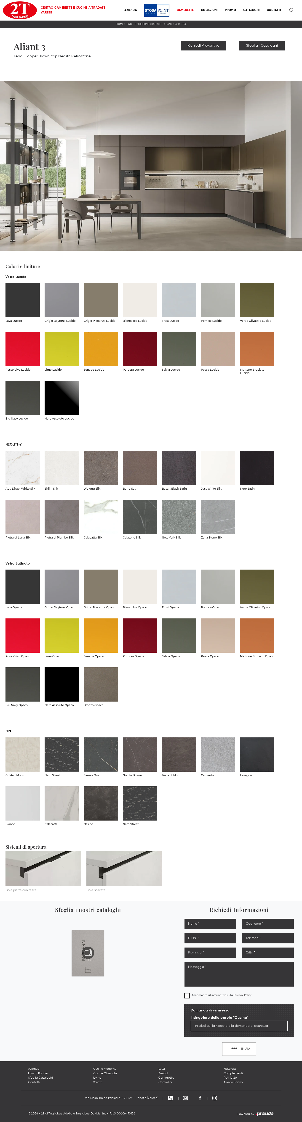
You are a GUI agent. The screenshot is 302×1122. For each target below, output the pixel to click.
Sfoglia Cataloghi (40, 1077)
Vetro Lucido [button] (15, 277)
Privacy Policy (243, 995)
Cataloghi (251, 10)
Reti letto (230, 1077)
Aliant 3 (180, 24)
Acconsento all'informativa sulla (222, 995)
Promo (230, 10)
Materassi (230, 1068)
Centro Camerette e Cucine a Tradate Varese (73, 10)
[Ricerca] (292, 10)
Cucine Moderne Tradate (143, 24)
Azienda (130, 10)
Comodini (165, 1082)
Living (97, 1077)
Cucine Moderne (105, 1068)
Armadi (163, 1073)
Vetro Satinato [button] (17, 563)
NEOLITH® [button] (13, 444)
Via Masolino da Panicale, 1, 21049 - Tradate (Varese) (121, 1098)
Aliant (168, 24)
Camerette (185, 10)
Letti (161, 1068)
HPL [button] (8, 731)
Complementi (233, 1073)
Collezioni (209, 10)
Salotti (98, 1082)
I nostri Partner (38, 1073)
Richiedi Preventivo (203, 46)
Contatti (274, 10)
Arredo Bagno (233, 1082)
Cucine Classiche (105, 1073)
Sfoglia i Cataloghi (262, 46)
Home (119, 24)
